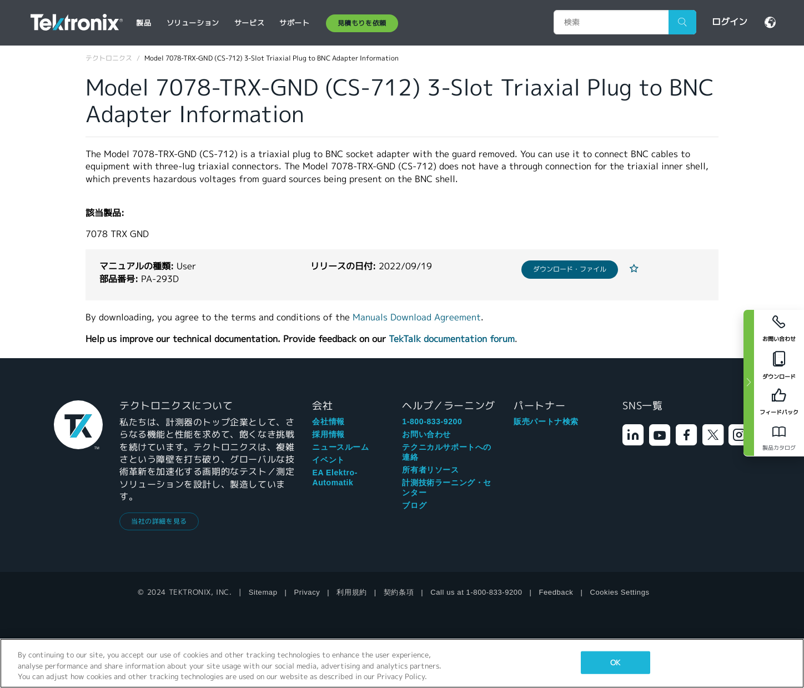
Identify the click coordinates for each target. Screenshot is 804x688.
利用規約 (351, 592)
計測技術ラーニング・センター (446, 487)
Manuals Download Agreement (417, 317)
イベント (328, 459)
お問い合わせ (426, 434)
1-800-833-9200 (432, 421)
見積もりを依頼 (362, 23)
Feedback (556, 592)
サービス (249, 23)
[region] (402, 663)
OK (615, 662)
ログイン (729, 22)
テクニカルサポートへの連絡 (446, 452)
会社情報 (328, 421)
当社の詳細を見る (159, 521)
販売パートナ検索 (546, 421)
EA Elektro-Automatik (335, 477)
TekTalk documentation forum (452, 339)
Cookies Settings (619, 592)
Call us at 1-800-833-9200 (476, 592)
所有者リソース (430, 469)
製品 (143, 23)
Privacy (307, 592)
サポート (294, 23)
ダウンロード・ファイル (569, 269)
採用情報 (328, 434)
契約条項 (399, 592)
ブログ (414, 505)
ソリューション (193, 23)
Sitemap (263, 592)
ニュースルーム (340, 447)
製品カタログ (779, 448)
